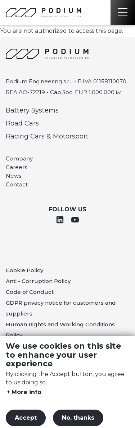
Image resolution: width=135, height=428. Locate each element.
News (13, 175)
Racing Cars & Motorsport (47, 136)
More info (26, 399)
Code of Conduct (30, 291)
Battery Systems (32, 110)
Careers (16, 167)
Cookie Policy (24, 270)
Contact (17, 184)
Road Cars (22, 123)
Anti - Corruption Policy (38, 281)
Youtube (75, 219)
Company (19, 158)
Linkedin (60, 219)
